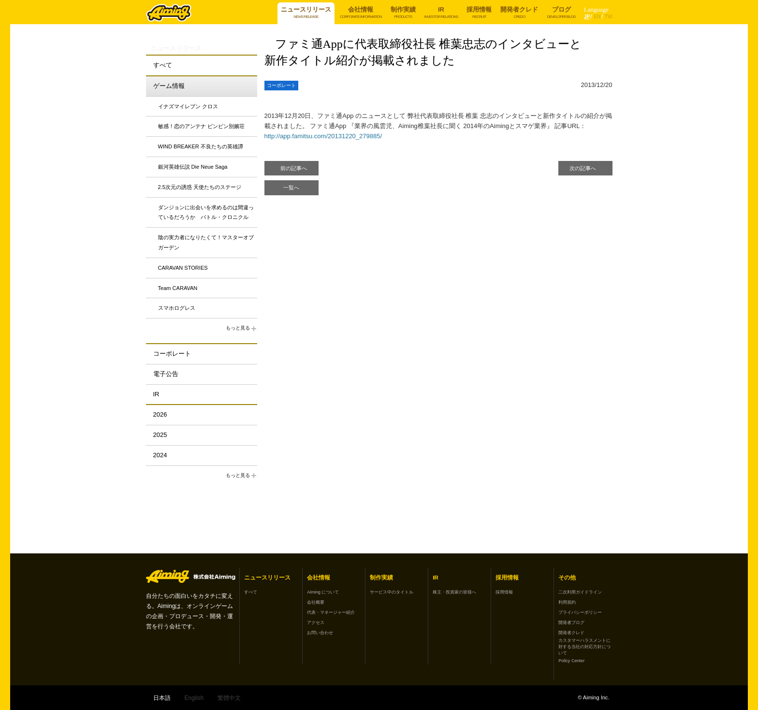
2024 (160, 455)
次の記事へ (582, 168)
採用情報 (504, 592)
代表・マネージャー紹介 (331, 612)
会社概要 (315, 602)
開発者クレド (571, 632)
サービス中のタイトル (391, 592)
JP (587, 16)
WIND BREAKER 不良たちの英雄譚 (200, 146)
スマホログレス (176, 308)
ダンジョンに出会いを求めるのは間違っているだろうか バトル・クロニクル (206, 212)
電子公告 (165, 373)
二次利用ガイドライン (580, 592)
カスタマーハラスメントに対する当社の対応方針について (584, 646)
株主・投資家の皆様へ (454, 592)
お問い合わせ (320, 632)
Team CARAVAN (178, 288)
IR (156, 394)
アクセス (315, 622)
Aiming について (323, 592)
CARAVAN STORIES (183, 268)
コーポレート (172, 353)
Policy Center (571, 660)
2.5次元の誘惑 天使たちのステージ (199, 187)
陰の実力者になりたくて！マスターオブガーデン (206, 242)
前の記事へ (293, 168)
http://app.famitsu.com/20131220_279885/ (323, 136)
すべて (162, 65)
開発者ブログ (571, 622)
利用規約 (567, 602)
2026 (160, 414)
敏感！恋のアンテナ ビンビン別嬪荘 (201, 126)
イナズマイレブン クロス (188, 106)
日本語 (162, 698)
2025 (160, 434)
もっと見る (241, 328)
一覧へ (291, 187)
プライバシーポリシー (580, 612)
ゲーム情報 (169, 85)
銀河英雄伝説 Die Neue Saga (193, 167)
